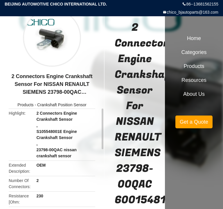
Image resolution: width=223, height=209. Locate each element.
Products (25, 104)
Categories (193, 52)
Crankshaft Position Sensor (62, 104)
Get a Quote (194, 122)
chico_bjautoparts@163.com (192, 12)
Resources (193, 80)
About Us (194, 94)
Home (194, 38)
